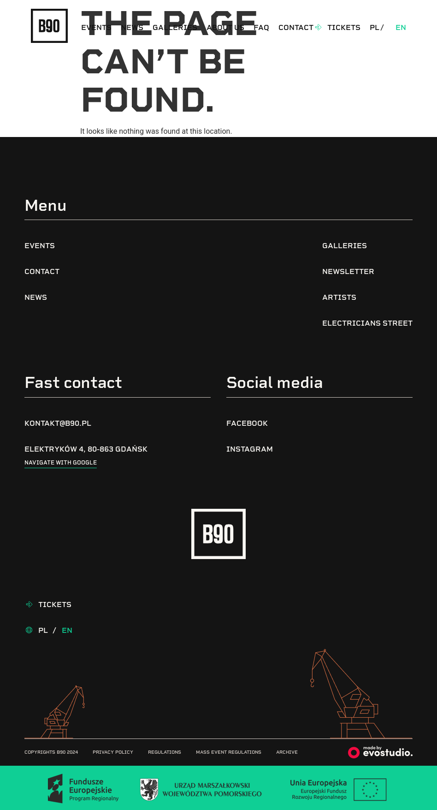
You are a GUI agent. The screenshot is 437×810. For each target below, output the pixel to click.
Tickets (343, 27)
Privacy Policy (113, 752)
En (401, 27)
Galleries (175, 27)
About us (225, 27)
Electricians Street (367, 323)
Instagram (249, 449)
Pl (374, 27)
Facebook (247, 423)
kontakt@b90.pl (57, 423)
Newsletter (348, 271)
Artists (339, 297)
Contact (295, 27)
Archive (287, 752)
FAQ (261, 27)
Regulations (164, 752)
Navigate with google (60, 462)
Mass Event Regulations (228, 752)
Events (96, 27)
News (132, 27)
